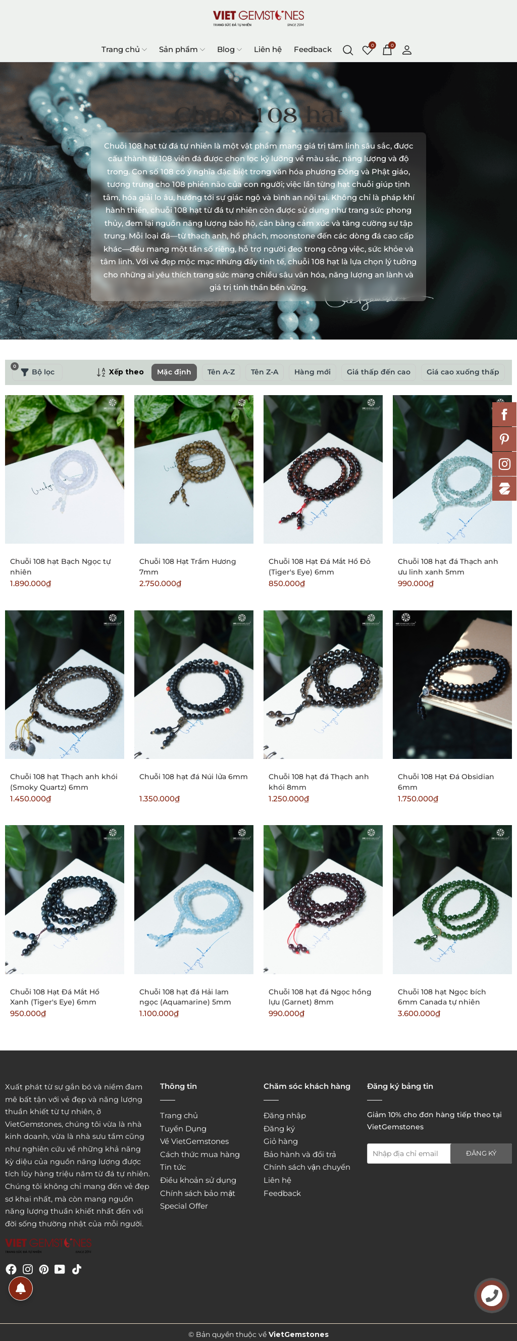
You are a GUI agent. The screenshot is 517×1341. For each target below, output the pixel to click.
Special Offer (184, 1206)
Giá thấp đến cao (378, 371)
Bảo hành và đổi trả (300, 1154)
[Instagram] (28, 1268)
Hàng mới (312, 371)
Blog (229, 49)
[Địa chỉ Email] (439, 1153)
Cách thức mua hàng (200, 1154)
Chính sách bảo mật (197, 1193)
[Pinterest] (44, 1268)
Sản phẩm (182, 49)
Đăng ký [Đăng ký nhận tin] (481, 1153)
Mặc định (174, 371)
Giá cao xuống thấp (463, 371)
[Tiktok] (77, 1268)
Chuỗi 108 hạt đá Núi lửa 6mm (193, 776)
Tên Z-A (264, 371)
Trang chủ (124, 49)
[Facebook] (11, 1268)
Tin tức (173, 1167)
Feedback (313, 49)
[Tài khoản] (407, 49)
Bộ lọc (33, 370)
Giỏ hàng (281, 1141)
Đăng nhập (285, 1115)
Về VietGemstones (194, 1141)
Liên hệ (268, 49)
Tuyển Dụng (183, 1128)
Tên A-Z (221, 371)
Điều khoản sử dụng (198, 1180)
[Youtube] (60, 1268)
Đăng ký (279, 1128)
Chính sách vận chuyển (307, 1167)
